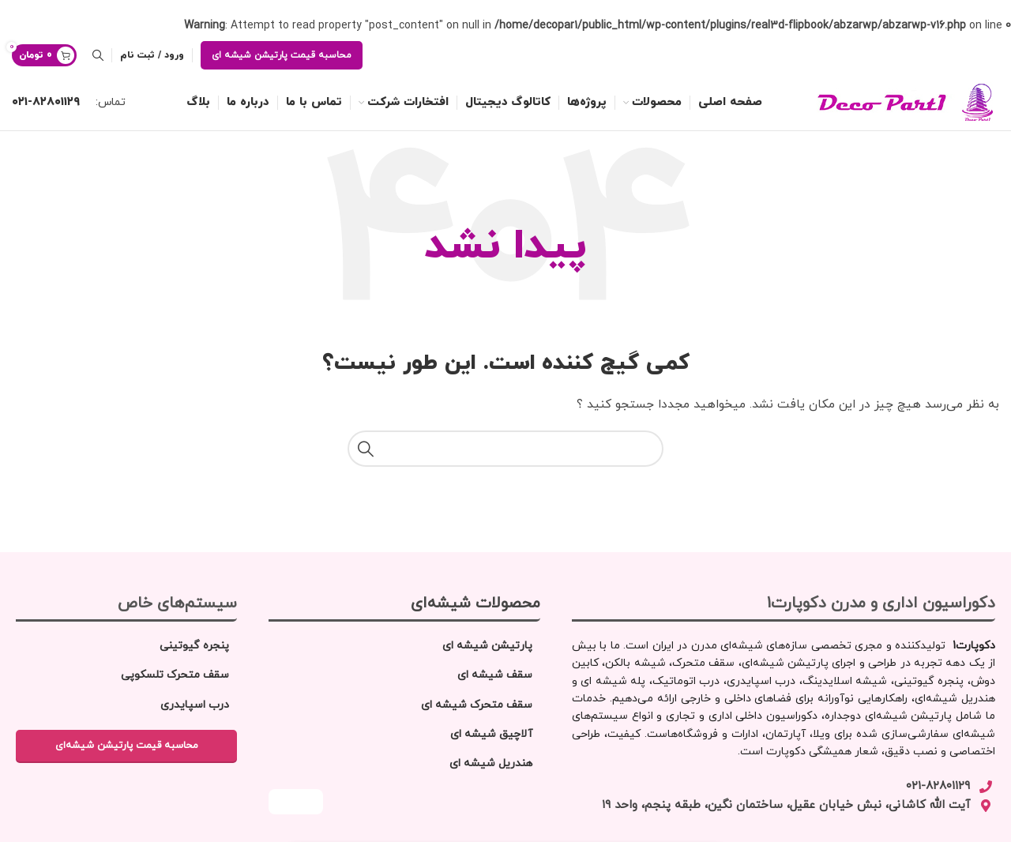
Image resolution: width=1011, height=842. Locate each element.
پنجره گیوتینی (194, 645)
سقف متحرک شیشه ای (476, 704)
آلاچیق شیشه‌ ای (491, 734)
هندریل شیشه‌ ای (490, 763)
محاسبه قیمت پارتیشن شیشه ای (281, 55)
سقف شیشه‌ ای (494, 674)
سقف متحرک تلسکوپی (175, 674)
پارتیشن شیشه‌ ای (487, 645)
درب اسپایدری (194, 704)
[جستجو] (98, 55)
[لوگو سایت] (888, 101)
